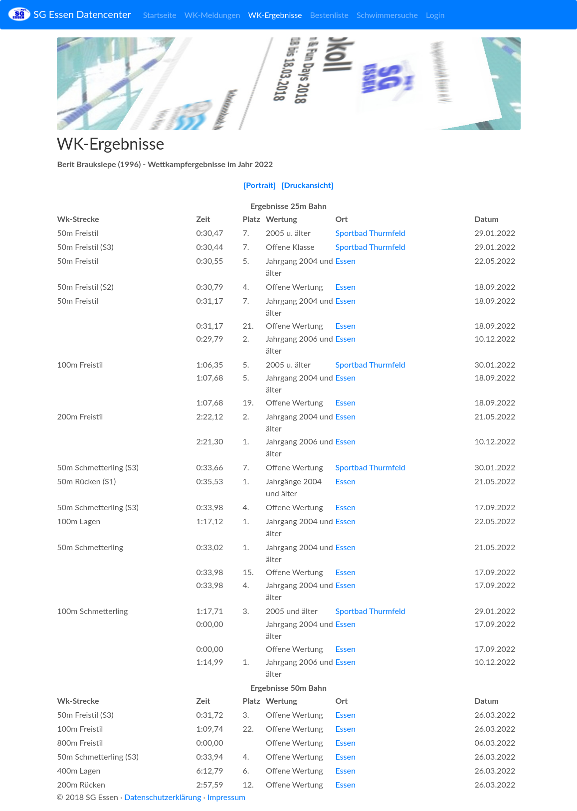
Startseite (160, 14)
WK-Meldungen (212, 14)
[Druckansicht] (308, 185)
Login (435, 14)
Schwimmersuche (387, 14)
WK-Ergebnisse (275, 14)
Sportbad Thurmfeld (370, 232)
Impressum (226, 797)
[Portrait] (259, 185)
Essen (346, 260)
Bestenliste (329, 14)
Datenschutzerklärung (162, 797)
